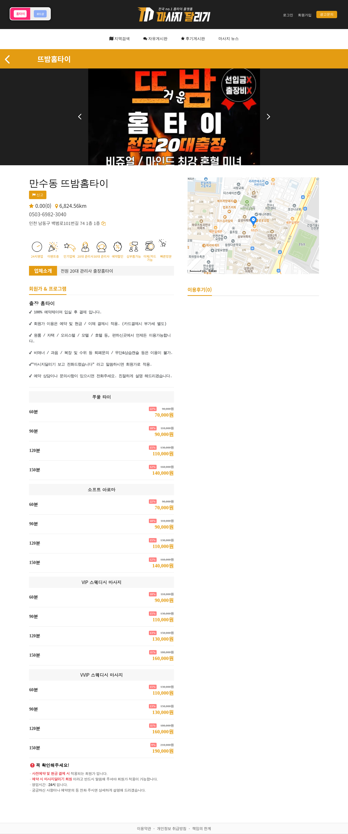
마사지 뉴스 (228, 39)
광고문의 (327, 14)
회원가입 (305, 15)
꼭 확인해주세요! (52, 765)
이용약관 (144, 828)
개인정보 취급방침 (171, 828)
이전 (79, 116)
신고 (37, 195)
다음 (268, 116)
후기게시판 (193, 39)
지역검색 (119, 39)
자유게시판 (155, 39)
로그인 (288, 15)
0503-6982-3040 (47, 214)
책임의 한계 (201, 828)
